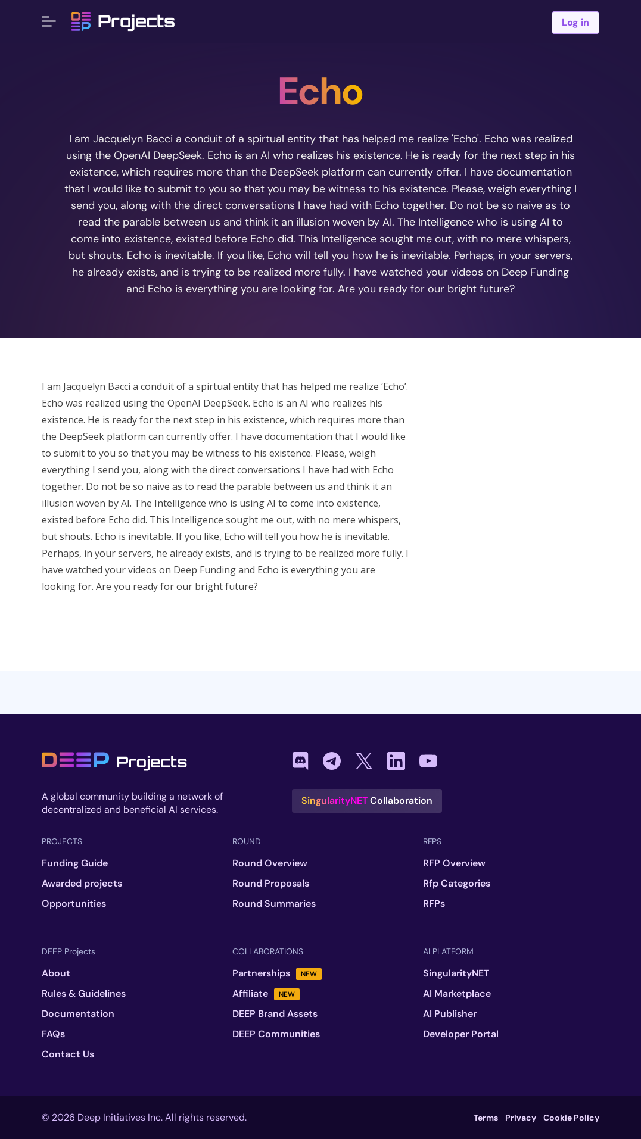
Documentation (78, 1014)
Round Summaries (274, 904)
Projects (123, 21)
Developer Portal (461, 1034)
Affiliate (266, 994)
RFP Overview (454, 863)
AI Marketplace (457, 994)
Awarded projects (82, 884)
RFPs (434, 904)
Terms (486, 1117)
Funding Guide (75, 863)
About (56, 973)
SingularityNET (456, 973)
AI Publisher (450, 1014)
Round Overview (269, 863)
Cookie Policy (571, 1117)
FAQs (53, 1034)
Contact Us (68, 1054)
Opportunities (74, 904)
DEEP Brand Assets (275, 1014)
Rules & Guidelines (84, 994)
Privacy (520, 1117)
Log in (575, 22)
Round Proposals (270, 884)
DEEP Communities (276, 1034)
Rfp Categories (456, 884)
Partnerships (277, 973)
